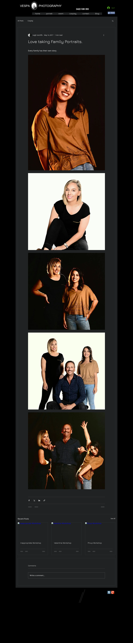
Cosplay (30, 21)
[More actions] (103, 35)
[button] (113, 21)
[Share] (111, 13)
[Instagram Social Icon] (109, 592)
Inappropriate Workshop (30, 543)
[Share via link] (44, 500)
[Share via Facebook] (29, 500)
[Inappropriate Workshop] (33, 530)
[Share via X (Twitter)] (34, 500)
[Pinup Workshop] (100, 530)
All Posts (20, 21)
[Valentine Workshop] (67, 530)
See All (113, 518)
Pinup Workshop (95, 543)
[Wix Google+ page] (112, 592)
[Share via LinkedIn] (39, 500)
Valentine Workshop (62, 543)
